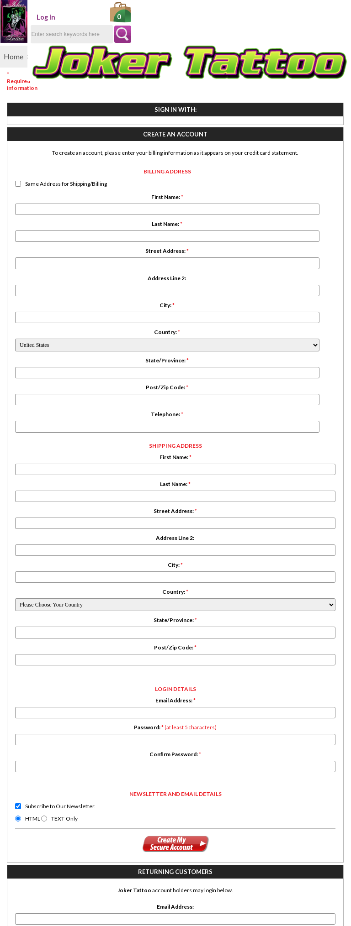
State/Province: (56, 416)
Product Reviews (31, 730)
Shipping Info (82, 701)
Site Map (76, 730)
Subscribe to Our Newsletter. (162, 589)
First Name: (57, 253)
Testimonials (24, 737)
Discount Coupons (91, 737)
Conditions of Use (90, 716)
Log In (75, 17)
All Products (24, 708)
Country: (56, 388)
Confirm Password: (159, 530)
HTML (134, 601)
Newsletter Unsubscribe (100, 745)
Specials (17, 716)
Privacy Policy (84, 708)
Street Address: (56, 307)
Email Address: (159, 476)
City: (56, 361)
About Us (77, 723)
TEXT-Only (167, 601)
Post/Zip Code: (56, 443)
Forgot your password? (316, 288)
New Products (27, 701)
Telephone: (56, 470)
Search (15, 723)
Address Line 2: (56, 334)
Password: (158, 503)
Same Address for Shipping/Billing (56, 240)
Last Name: (56, 280)
